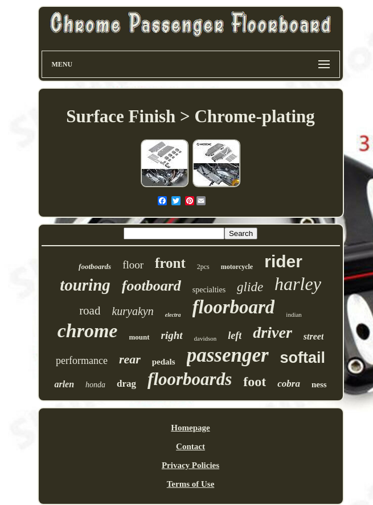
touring (85, 285)
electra (173, 315)
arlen (64, 384)
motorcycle (237, 267)
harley (297, 284)
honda (95, 384)
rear (130, 359)
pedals (163, 361)
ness (319, 384)
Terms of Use (191, 484)
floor (133, 265)
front (170, 263)
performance (82, 360)
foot (254, 381)
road (89, 310)
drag (126, 383)
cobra (288, 383)
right (172, 335)
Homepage (190, 427)
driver (272, 332)
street (314, 336)
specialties (209, 289)
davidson (205, 338)
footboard (151, 286)
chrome (88, 330)
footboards (95, 266)
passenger (228, 355)
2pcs (203, 267)
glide (250, 287)
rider (283, 261)
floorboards (189, 379)
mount (139, 337)
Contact (190, 446)
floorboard (233, 307)
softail (303, 357)
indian (294, 314)
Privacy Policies (190, 465)
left (234, 335)
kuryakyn (132, 311)
